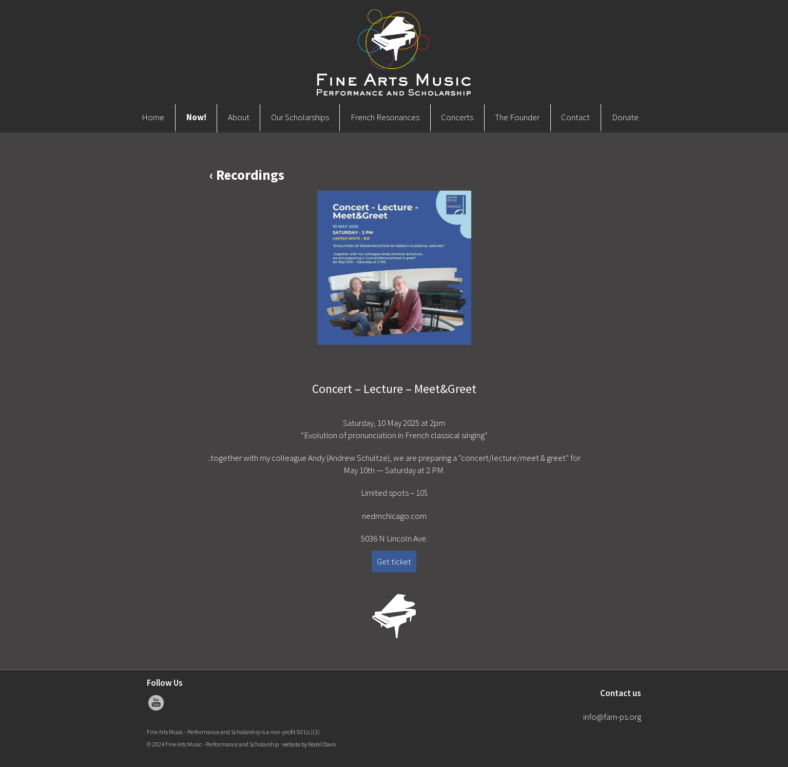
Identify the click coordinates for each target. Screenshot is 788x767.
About (238, 117)
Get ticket (394, 561)
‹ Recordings (246, 174)
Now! (196, 117)
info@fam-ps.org (612, 716)
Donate (625, 117)
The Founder (517, 117)
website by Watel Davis (309, 744)
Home (153, 117)
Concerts (457, 117)
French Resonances (385, 117)
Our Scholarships (300, 117)
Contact (575, 117)
